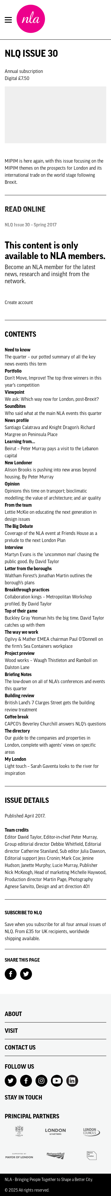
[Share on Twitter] (26, 973)
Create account (19, 302)
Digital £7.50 (17, 78)
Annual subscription (24, 71)
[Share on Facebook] (11, 973)
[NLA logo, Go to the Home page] (31, 20)
